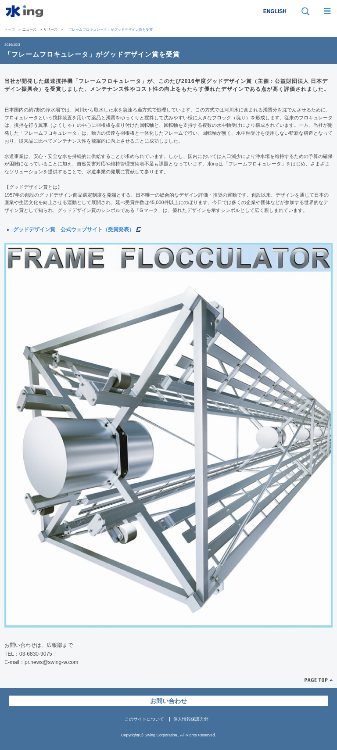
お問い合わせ (168, 700)
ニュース (29, 30)
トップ (9, 30)
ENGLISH (275, 11)
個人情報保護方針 (190, 719)
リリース (50, 30)
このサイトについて (144, 719)
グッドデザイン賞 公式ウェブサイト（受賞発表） (73, 229)
